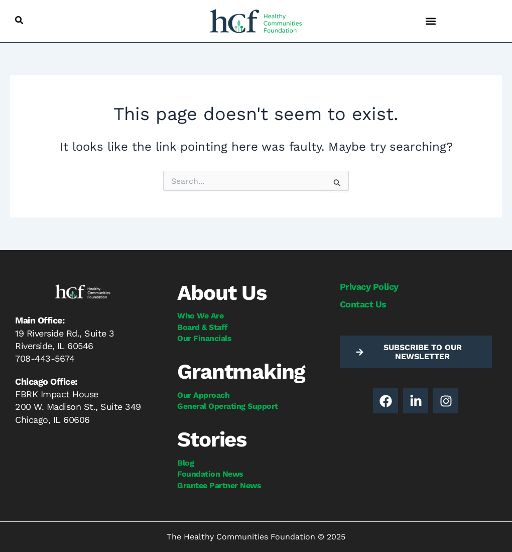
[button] (19, 20)
